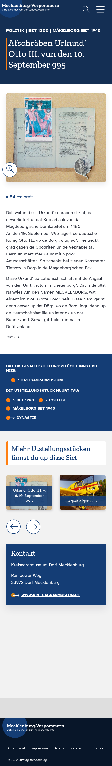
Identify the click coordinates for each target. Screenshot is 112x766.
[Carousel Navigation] (56, 526)
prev (13, 526)
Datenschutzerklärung (70, 748)
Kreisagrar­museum (38, 380)
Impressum (39, 748)
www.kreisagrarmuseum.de (46, 594)
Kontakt (99, 748)
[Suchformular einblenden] (86, 10)
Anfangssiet (16, 748)
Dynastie (22, 418)
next (33, 526)
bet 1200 (38, 30)
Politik (15, 30)
